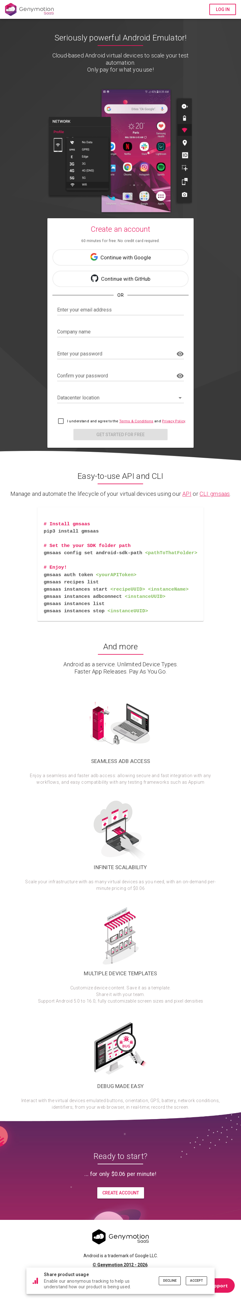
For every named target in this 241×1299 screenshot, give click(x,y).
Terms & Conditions (136, 421)
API (186, 493)
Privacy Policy (173, 421)
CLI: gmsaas (215, 493)
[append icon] (180, 354)
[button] (120, 398)
